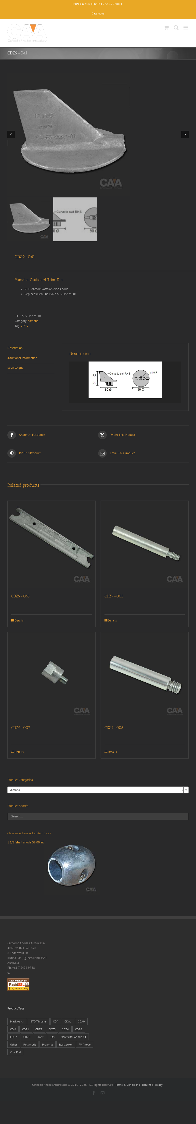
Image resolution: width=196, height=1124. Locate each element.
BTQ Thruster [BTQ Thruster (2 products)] (38, 1021)
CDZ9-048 (20, 596)
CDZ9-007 (20, 727)
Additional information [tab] (22, 358)
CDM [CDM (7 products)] (13, 1029)
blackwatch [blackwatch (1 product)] (17, 1021)
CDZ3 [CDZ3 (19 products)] (52, 1029)
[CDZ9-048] (51, 545)
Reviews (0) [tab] (15, 368)
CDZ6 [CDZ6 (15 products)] (78, 1029)
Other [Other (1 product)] (13, 1044)
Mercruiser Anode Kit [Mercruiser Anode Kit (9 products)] (73, 1037)
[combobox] (98, 790)
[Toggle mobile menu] (186, 27)
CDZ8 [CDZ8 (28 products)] (26, 1037)
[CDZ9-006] (145, 676)
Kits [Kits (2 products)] (52, 1037)
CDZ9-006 (114, 727)
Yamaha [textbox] (96, 790)
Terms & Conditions (127, 1084)
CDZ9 (24, 326)
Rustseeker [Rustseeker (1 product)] (66, 1044)
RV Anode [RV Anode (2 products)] (85, 1044)
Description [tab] (15, 348)
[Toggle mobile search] (176, 27)
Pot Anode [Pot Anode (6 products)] (29, 1044)
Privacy (158, 1084)
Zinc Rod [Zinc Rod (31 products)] (15, 1052)
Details (19, 620)
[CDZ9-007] (51, 676)
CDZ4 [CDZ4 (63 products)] (65, 1029)
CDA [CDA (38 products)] (55, 1021)
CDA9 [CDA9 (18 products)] (81, 1021)
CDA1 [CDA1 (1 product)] (68, 1021)
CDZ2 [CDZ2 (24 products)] (38, 1029)
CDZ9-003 (114, 596)
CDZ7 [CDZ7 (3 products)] (13, 1037)
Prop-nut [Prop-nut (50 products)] (47, 1044)
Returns (146, 1084)
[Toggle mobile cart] (166, 27)
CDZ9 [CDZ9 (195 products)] (40, 1037)
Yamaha (33, 321)
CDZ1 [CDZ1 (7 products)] (25, 1029)
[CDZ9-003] (145, 545)
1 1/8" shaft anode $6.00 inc (53, 842)
